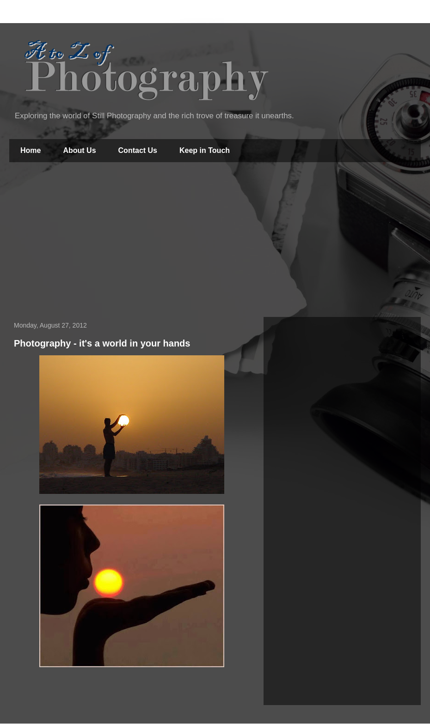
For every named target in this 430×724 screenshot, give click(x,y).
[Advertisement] (215, 240)
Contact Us (137, 150)
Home (30, 150)
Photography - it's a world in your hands (102, 343)
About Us (79, 150)
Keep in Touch (204, 150)
